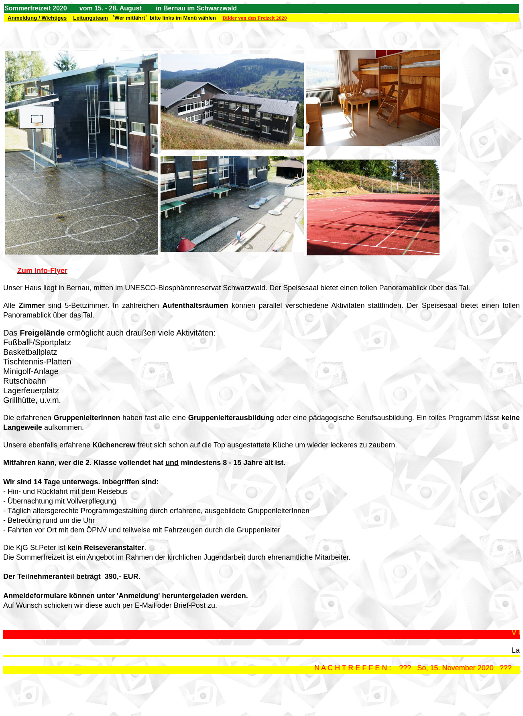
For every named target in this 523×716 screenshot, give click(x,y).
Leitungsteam (90, 18)
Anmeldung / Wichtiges (37, 18)
